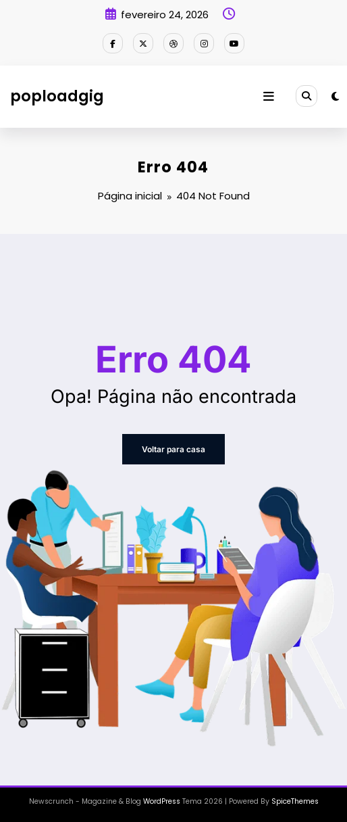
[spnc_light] (335, 96)
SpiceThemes (295, 801)
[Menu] (268, 96)
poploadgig (57, 96)
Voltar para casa (173, 449)
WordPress (161, 801)
